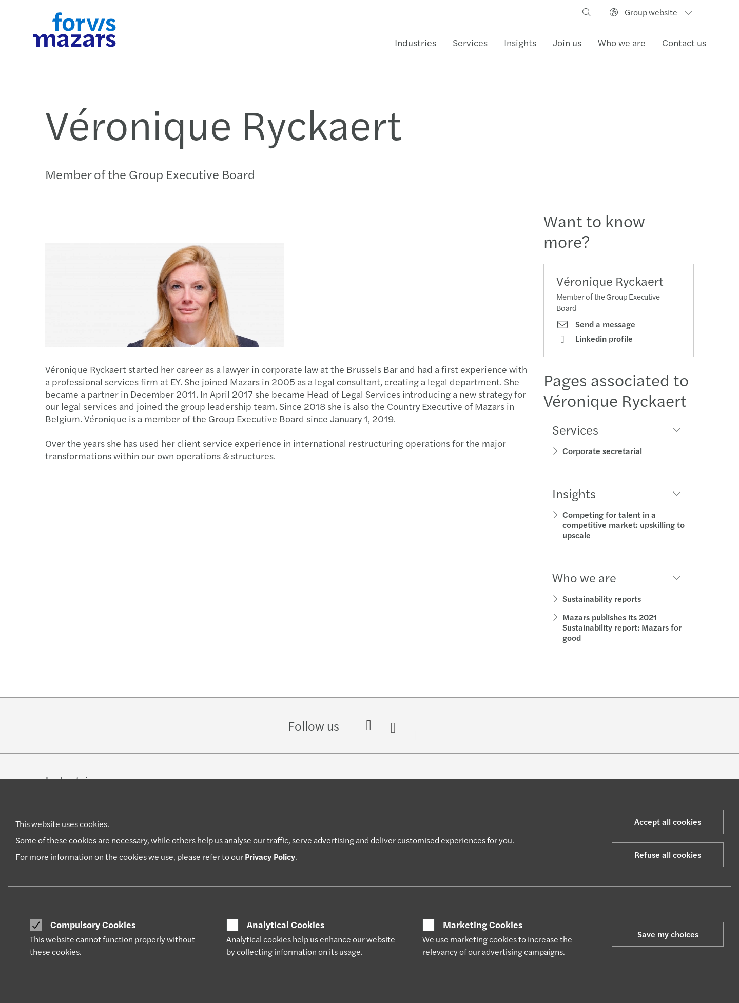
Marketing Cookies (482, 924)
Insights (520, 42)
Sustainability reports (601, 598)
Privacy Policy (270, 856)
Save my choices (667, 934)
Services (470, 42)
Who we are (622, 42)
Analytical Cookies (285, 924)
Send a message (595, 324)
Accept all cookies (667, 822)
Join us (567, 42)
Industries (415, 42)
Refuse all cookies (667, 854)
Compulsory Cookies (92, 924)
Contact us (684, 42)
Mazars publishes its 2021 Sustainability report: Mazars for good (622, 627)
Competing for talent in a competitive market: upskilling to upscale (623, 524)
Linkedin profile (594, 338)
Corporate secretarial (602, 451)
